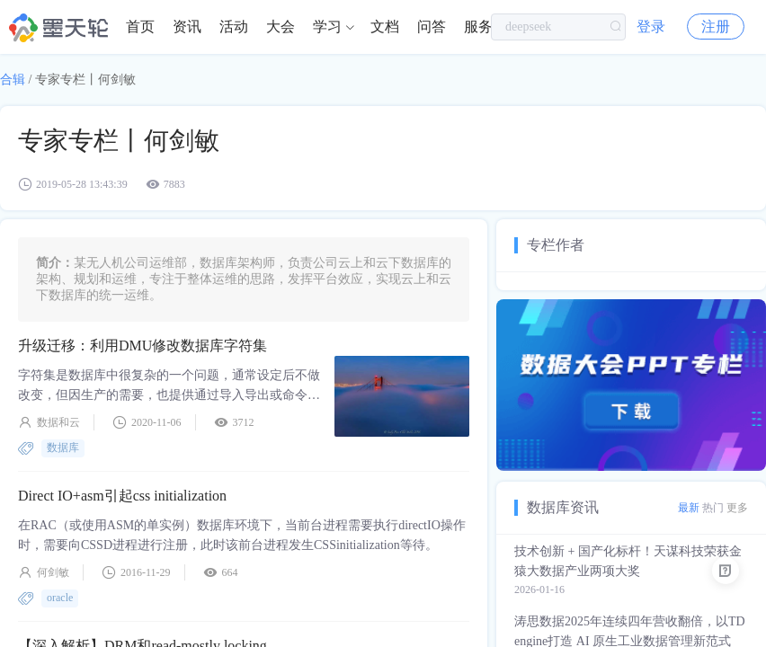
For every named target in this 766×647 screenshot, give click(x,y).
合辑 (12, 79)
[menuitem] (140, 27)
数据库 (63, 447)
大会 (280, 26)
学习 (327, 26)
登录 (651, 26)
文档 (384, 26)
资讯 (187, 26)
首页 (140, 26)
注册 (715, 26)
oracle (60, 597)
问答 (431, 26)
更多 (737, 507)
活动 (233, 26)
